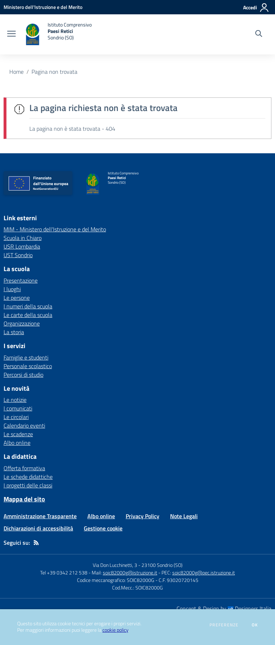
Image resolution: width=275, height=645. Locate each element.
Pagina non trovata (54, 71)
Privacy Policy (142, 516)
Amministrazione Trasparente (40, 516)
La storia (14, 332)
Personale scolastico (28, 366)
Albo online (17, 442)
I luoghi (12, 289)
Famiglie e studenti (26, 357)
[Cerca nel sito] (258, 34)
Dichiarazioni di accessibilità (38, 528)
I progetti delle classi (28, 485)
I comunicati (18, 408)
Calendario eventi (24, 425)
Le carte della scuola (28, 315)
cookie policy (115, 630)
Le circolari (16, 417)
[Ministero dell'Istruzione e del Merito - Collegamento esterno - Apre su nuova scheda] (43, 7)
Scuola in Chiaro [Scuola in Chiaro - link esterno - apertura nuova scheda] (23, 238)
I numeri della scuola (28, 306)
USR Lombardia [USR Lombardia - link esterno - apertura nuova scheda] (22, 246)
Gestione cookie (103, 528)
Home (16, 71)
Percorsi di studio (23, 374)
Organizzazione (22, 323)
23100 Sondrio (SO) (162, 565)
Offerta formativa (24, 468)
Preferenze (223, 625)
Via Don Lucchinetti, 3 (115, 565)
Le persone (17, 297)
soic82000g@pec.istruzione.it (203, 572)
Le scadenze (18, 434)
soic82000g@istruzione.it (130, 572)
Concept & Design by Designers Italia (224, 608)
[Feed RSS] (36, 542)
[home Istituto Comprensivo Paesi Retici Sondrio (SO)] (57, 34)
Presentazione (21, 280)
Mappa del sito (24, 499)
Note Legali (184, 516)
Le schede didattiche (28, 476)
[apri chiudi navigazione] (11, 34)
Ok (255, 625)
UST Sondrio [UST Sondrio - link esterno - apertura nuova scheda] (18, 255)
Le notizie (15, 399)
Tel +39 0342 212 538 (63, 572)
